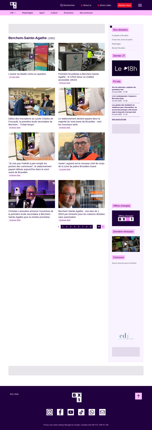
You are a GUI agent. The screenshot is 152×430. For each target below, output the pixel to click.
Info (13, 13)
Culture (54, 13)
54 (99, 227)
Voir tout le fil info (119, 119)
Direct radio (105, 5)
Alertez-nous (124, 5)
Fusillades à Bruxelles (120, 35)
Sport (41, 13)
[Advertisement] (126, 168)
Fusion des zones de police (122, 40)
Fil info (117, 81)
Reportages (27, 13)
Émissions (68, 13)
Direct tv (87, 5)
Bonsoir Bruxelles (118, 48)
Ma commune (86, 13)
